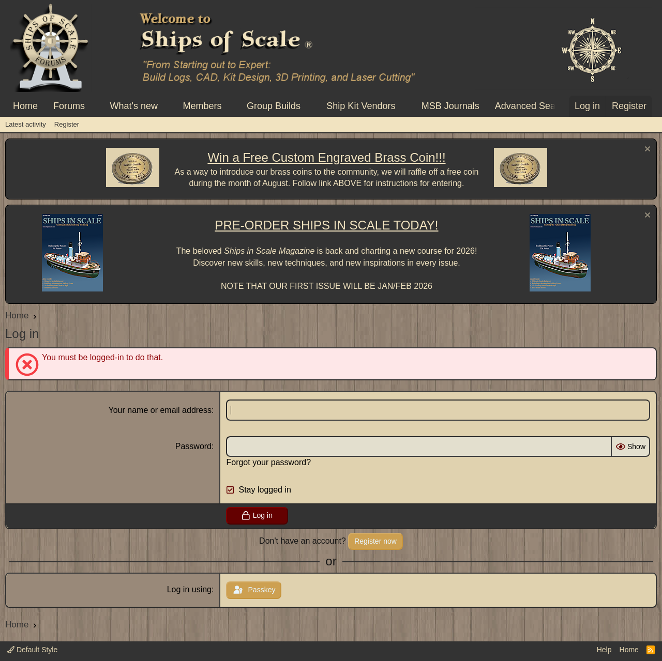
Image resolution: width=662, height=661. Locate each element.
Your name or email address (160, 410)
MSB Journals (450, 106)
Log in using (189, 589)
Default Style (32, 649)
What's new (134, 106)
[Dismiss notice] (646, 150)
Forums (69, 106)
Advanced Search (531, 106)
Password (193, 446)
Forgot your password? (268, 462)
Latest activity (25, 124)
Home (25, 106)
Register (66, 124)
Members (202, 106)
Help (604, 649)
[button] (94, 106)
